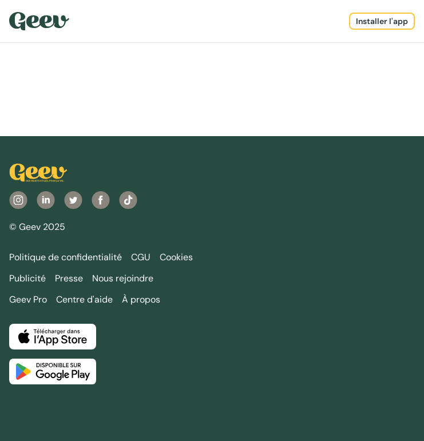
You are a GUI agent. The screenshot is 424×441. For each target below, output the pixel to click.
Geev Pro (28, 299)
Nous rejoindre (122, 278)
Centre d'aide (84, 299)
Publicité (27, 278)
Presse (69, 278)
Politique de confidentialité (65, 257)
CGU (140, 257)
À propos (141, 299)
